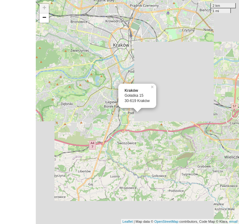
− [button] (44, 18)
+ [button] (44, 8)
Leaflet (128, 221)
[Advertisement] (18, 112)
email (233, 221)
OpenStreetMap (166, 221)
